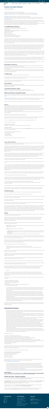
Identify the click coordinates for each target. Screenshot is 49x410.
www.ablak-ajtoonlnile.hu (8, 17)
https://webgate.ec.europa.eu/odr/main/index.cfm (12, 361)
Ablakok (16, 3)
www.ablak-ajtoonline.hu (8, 98)
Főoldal (13, 3)
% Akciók (33, 3)
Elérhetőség (38, 3)
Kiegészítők (29, 3)
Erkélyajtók (20, 3)
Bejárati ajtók (25, 3)
